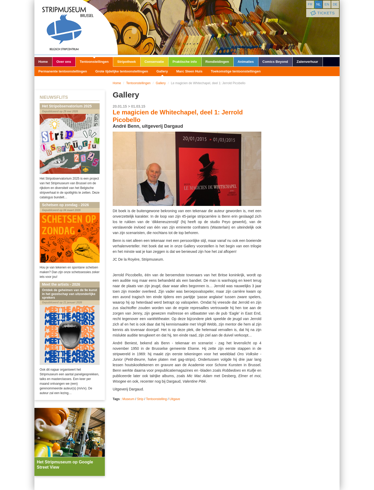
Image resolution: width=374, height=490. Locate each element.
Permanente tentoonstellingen (62, 71)
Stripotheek (126, 62)
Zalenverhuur (307, 62)
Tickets (322, 13)
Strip (140, 399)
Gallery (162, 71)
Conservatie (154, 62)
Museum (128, 399)
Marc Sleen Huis (189, 71)
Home (43, 62)
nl (318, 4)
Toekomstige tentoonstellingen (236, 71)
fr (310, 4)
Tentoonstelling (156, 399)
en (326, 4)
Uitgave (175, 399)
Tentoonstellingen (94, 62)
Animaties (246, 62)
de (335, 4)
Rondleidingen (217, 62)
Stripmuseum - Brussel (76, 27)
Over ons (63, 62)
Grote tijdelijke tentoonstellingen (121, 71)
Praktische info (184, 62)
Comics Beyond (275, 62)
